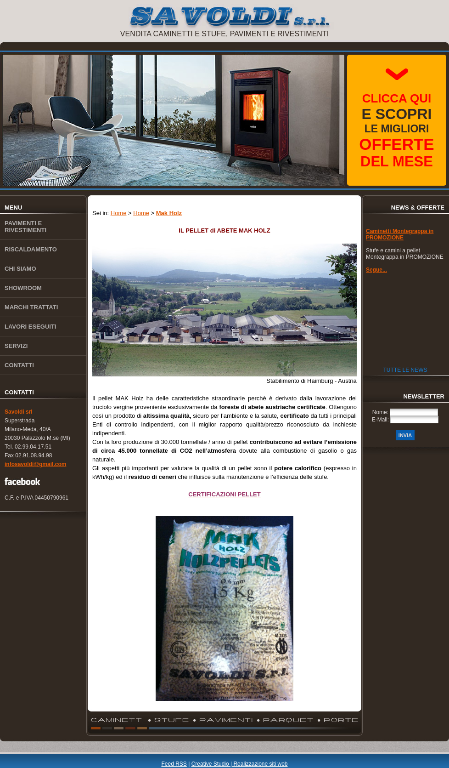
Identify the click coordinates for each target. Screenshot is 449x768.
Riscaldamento (31, 249)
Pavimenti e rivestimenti (25, 226)
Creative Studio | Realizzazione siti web (239, 764)
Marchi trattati (31, 307)
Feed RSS (173, 764)
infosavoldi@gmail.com (35, 464)
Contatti (19, 365)
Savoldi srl (19, 412)
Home (119, 213)
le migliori (396, 130)
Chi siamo (20, 268)
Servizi (16, 345)
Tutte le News (405, 370)
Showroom (23, 287)
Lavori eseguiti (30, 326)
